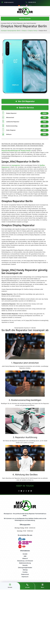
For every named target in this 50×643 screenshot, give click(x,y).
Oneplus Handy (32, 30)
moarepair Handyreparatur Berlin (10, 30)
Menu (42, 587)
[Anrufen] (27, 585)
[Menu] (42, 585)
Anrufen (27, 587)
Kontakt (10, 587)
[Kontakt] (10, 585)
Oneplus (24, 30)
